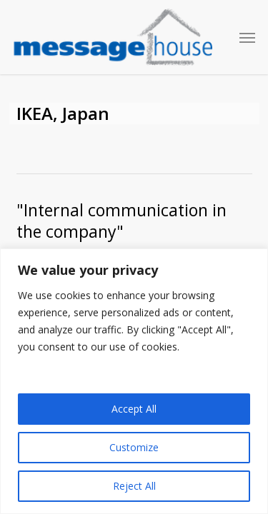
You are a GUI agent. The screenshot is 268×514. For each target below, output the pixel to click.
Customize (134, 447)
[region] (134, 381)
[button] (247, 37)
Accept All (134, 408)
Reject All (134, 486)
